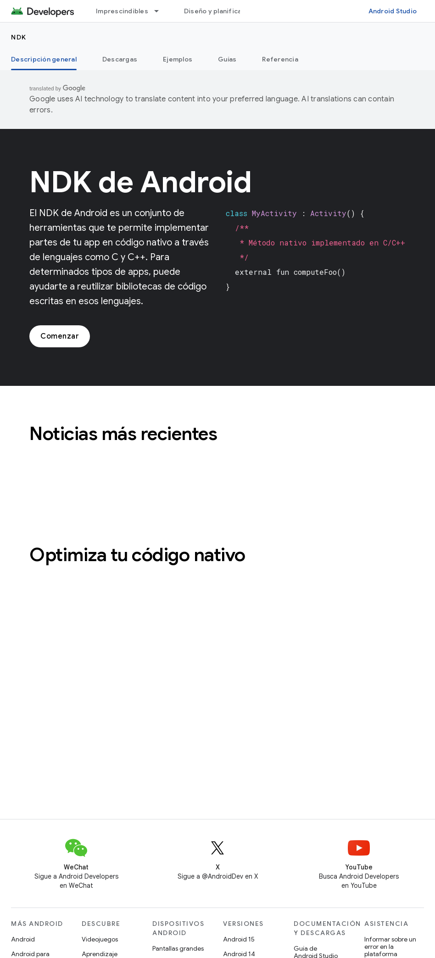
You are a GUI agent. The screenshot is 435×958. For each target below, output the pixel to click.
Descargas (119, 59)
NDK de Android (140, 182)
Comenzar (59, 336)
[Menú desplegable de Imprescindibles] (160, 11)
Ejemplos (177, 59)
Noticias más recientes (123, 434)
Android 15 (239, 939)
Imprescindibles (122, 11)
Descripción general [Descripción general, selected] (44, 59)
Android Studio (392, 11)
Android (23, 939)
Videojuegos (100, 939)
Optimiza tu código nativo (137, 555)
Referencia (280, 59)
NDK (19, 37)
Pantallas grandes (178, 948)
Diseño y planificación (220, 11)
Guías (227, 59)
